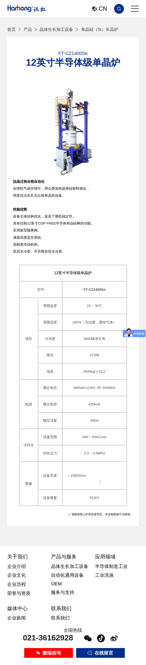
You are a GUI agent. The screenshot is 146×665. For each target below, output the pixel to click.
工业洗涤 (104, 575)
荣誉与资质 (19, 593)
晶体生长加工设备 (56, 29)
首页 (11, 29)
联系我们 (60, 617)
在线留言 (100, 652)
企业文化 (16, 575)
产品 (28, 29)
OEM (56, 583)
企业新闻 (16, 617)
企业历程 (16, 584)
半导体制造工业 (111, 566)
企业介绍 (16, 566)
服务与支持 (62, 592)
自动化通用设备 (67, 575)
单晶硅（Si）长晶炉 (99, 29)
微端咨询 (48, 652)
